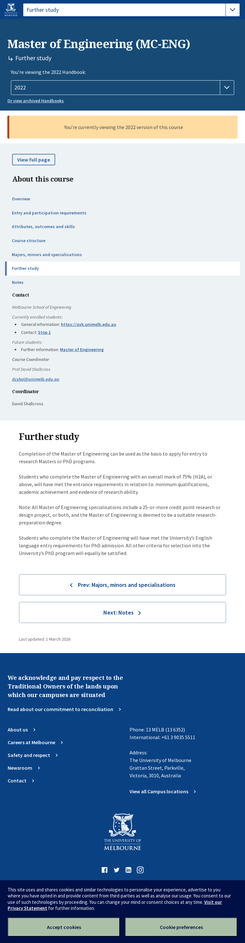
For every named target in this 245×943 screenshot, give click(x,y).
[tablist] (131, 10)
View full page (33, 159)
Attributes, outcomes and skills (43, 226)
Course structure (28, 240)
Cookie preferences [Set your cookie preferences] (181, 927)
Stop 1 (44, 332)
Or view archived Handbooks (35, 101)
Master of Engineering (82, 349)
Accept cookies (64, 927)
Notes (18, 282)
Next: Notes (118, 612)
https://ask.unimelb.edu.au (88, 324)
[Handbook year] (122, 88)
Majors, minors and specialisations (47, 254)
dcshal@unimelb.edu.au (35, 379)
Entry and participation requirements (49, 213)
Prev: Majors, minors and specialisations (126, 584)
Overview (21, 199)
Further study (25, 268)
